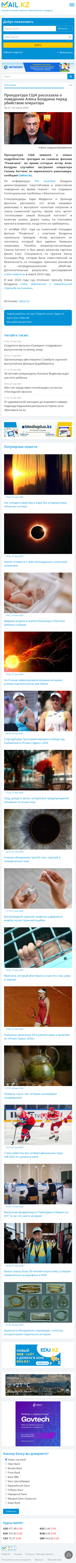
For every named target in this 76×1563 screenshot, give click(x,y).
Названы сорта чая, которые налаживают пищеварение (38, 1072)
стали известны (14, 274)
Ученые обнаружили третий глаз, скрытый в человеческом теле (38, 836)
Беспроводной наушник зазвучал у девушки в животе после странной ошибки (38, 895)
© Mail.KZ (6, 1554)
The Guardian (44, 181)
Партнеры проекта (44, 1554)
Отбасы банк (15, 1489)
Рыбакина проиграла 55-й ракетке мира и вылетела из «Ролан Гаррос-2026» (38, 1013)
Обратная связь (54, 1559)
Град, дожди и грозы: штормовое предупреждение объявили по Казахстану (38, 777)
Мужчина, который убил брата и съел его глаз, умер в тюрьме (38, 954)
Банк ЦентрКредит (19, 1481)
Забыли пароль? (13, 52)
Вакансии (39, 1559)
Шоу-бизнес (10, 85)
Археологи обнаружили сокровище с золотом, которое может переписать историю (38, 1309)
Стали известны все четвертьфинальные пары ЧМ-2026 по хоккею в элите (38, 1132)
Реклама (18, 1554)
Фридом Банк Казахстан (22, 1498)
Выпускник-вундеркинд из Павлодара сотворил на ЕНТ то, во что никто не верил (38, 1191)
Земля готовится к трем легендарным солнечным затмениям (38, 540)
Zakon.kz (25, 175)
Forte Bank (14, 1472)
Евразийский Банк (19, 1485)
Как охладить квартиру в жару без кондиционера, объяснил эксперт (38, 481)
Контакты (30, 1554)
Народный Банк (17, 1494)
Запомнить (66, 52)
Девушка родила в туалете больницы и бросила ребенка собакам (38, 600)
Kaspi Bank (14, 1502)
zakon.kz (24, 301)
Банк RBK (13, 1477)
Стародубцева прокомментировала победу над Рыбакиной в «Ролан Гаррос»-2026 (38, 718)
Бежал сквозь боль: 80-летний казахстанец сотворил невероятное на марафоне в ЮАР (38, 1250)
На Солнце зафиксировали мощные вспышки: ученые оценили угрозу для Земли (38, 658)
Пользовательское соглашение (16, 1559)
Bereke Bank (15, 1468)
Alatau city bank (17, 1459)
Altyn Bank (14, 1463)
